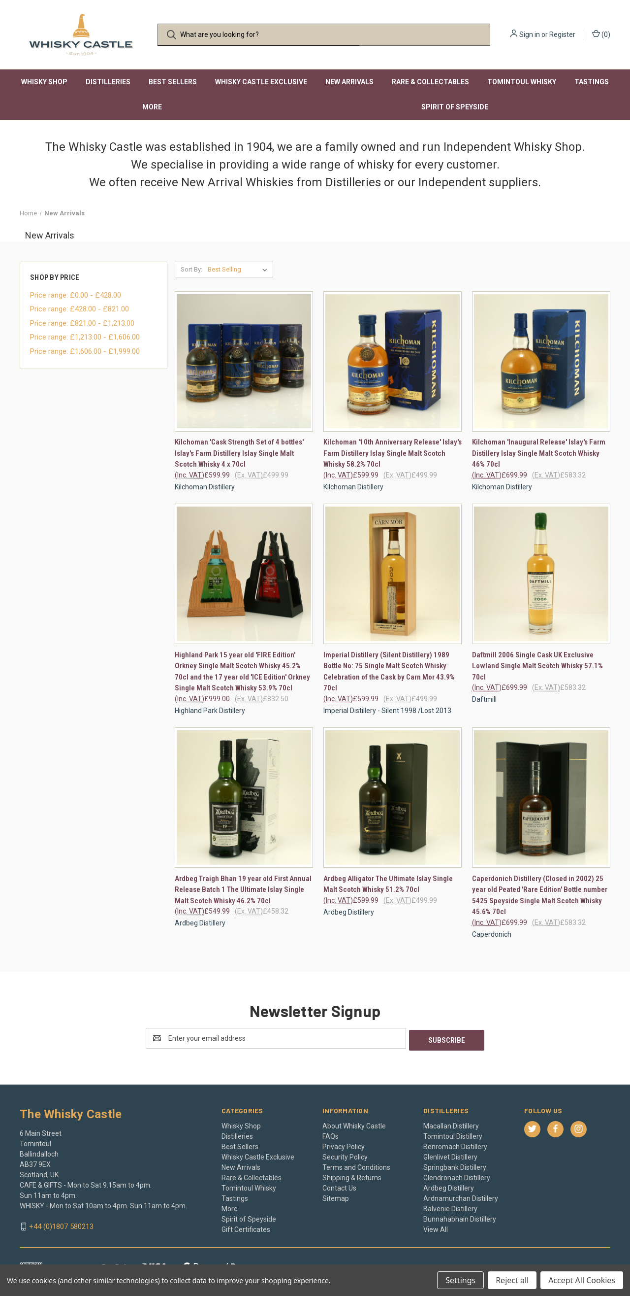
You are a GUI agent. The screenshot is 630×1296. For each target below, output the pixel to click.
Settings (460, 1280)
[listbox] (239, 269)
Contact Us (339, 1186)
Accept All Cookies (581, 1280)
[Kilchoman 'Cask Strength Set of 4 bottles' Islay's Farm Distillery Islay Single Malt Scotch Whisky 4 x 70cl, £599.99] (244, 361)
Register (562, 34)
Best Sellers (173, 82)
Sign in (529, 34)
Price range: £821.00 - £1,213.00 (82, 323)
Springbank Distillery (454, 1165)
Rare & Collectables (430, 82)
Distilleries (108, 82)
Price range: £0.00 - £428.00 (75, 295)
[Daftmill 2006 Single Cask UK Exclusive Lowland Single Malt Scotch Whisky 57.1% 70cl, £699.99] (541, 574)
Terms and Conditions (356, 1165)
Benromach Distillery (455, 1145)
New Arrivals (349, 82)
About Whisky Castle (354, 1124)
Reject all (512, 1280)
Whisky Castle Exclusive (261, 82)
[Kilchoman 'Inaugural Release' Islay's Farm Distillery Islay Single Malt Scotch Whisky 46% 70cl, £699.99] (541, 361)
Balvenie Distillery (450, 1207)
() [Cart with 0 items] (601, 34)
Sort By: (191, 269)
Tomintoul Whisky (521, 82)
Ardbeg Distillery (448, 1186)
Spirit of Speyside (454, 107)
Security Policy (345, 1155)
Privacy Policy (343, 1145)
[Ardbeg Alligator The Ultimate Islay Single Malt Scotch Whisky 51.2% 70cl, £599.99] (392, 797)
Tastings (591, 82)
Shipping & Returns (351, 1176)
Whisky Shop (44, 82)
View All (435, 1227)
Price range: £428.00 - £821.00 (79, 309)
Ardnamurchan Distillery (460, 1196)
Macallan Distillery (451, 1124)
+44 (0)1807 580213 (61, 1224)
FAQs (330, 1134)
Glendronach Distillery (456, 1176)
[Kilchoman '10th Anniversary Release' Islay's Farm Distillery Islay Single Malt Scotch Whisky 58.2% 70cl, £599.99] (392, 361)
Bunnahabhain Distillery (459, 1217)
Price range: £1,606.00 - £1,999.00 (85, 351)
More (152, 107)
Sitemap (335, 1196)
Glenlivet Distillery (450, 1155)
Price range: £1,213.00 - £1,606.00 (85, 337)
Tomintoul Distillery (452, 1134)
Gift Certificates (245, 1227)
